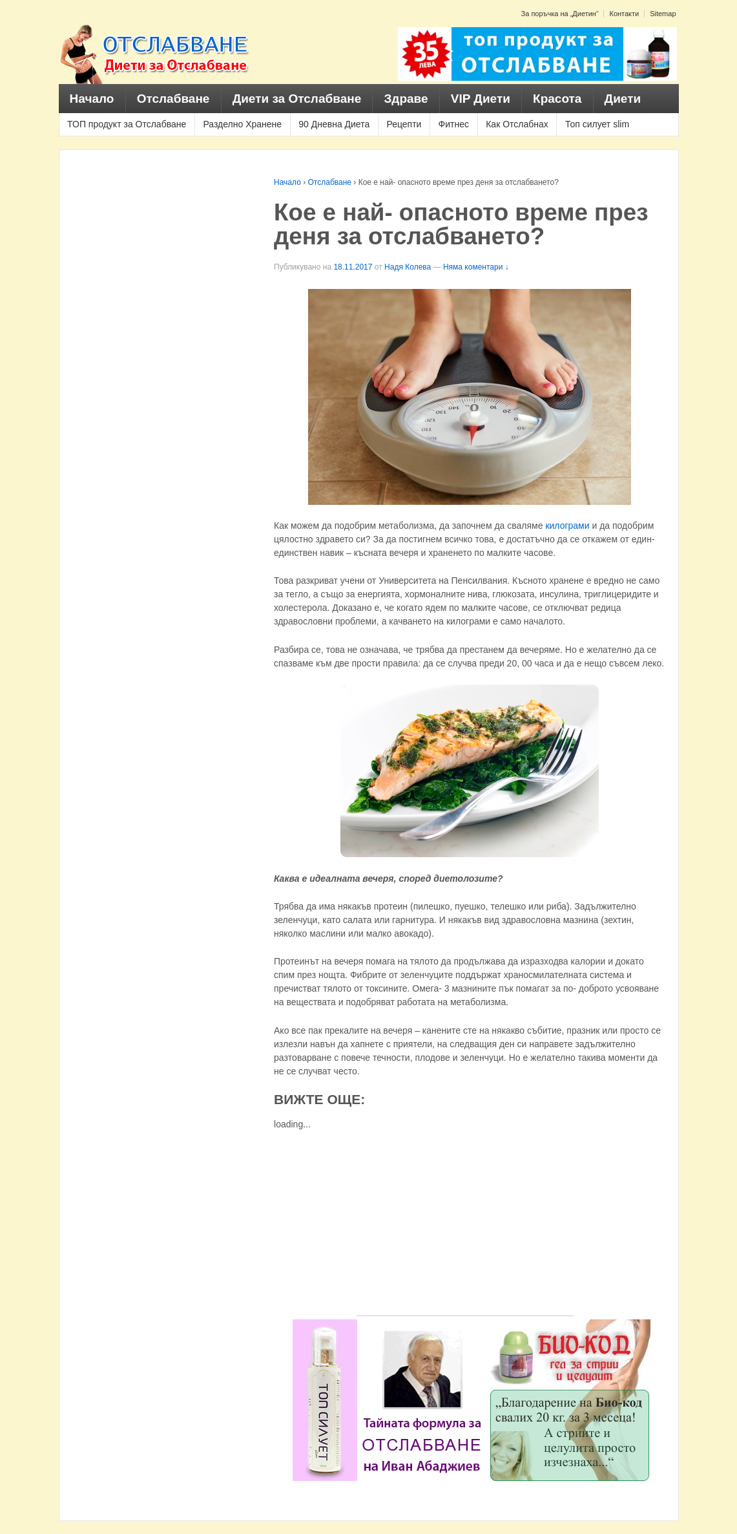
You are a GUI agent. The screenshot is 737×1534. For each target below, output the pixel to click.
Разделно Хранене (242, 124)
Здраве (406, 98)
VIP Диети (480, 98)
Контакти (624, 13)
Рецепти (403, 124)
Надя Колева (407, 267)
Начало (92, 98)
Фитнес (454, 124)
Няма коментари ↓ (476, 267)
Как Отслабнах (517, 124)
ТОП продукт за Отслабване (126, 124)
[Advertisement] (465, 1225)
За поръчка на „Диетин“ (560, 13)
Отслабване (173, 98)
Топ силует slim (597, 124)
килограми (567, 525)
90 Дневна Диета (333, 124)
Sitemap (663, 13)
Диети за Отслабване (297, 98)
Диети (623, 98)
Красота (557, 98)
